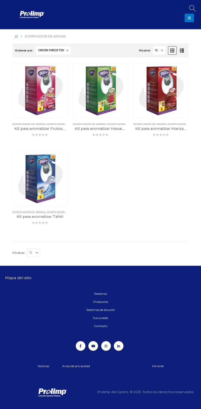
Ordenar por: (24, 50)
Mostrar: (145, 50)
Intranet (158, 366)
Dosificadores (57, 124)
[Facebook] (81, 346)
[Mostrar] (159, 50)
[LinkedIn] (119, 346)
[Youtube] (93, 346)
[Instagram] (106, 346)
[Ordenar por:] (53, 50)
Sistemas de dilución (100, 310)
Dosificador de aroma (28, 124)
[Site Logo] (19, 14)
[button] (192, 8)
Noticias (43, 366)
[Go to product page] (40, 90)
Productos (100, 302)
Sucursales (100, 318)
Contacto (100, 326)
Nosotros (100, 294)
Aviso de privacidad (76, 366)
